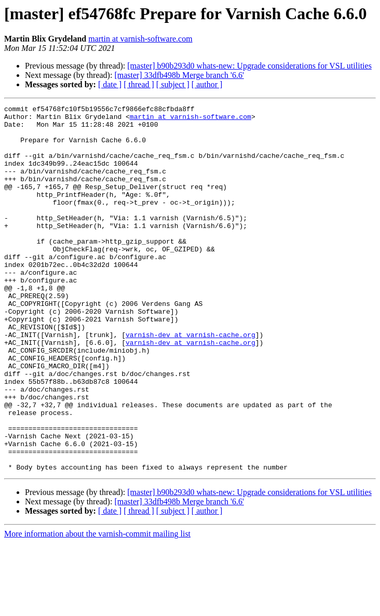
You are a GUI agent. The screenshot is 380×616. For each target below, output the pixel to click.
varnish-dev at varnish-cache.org (190, 381)
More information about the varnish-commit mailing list (97, 606)
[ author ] (207, 84)
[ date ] (109, 84)
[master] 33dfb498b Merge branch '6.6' (178, 75)
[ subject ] (172, 84)
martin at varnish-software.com (140, 38)
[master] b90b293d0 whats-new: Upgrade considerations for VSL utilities (249, 65)
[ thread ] (139, 84)
